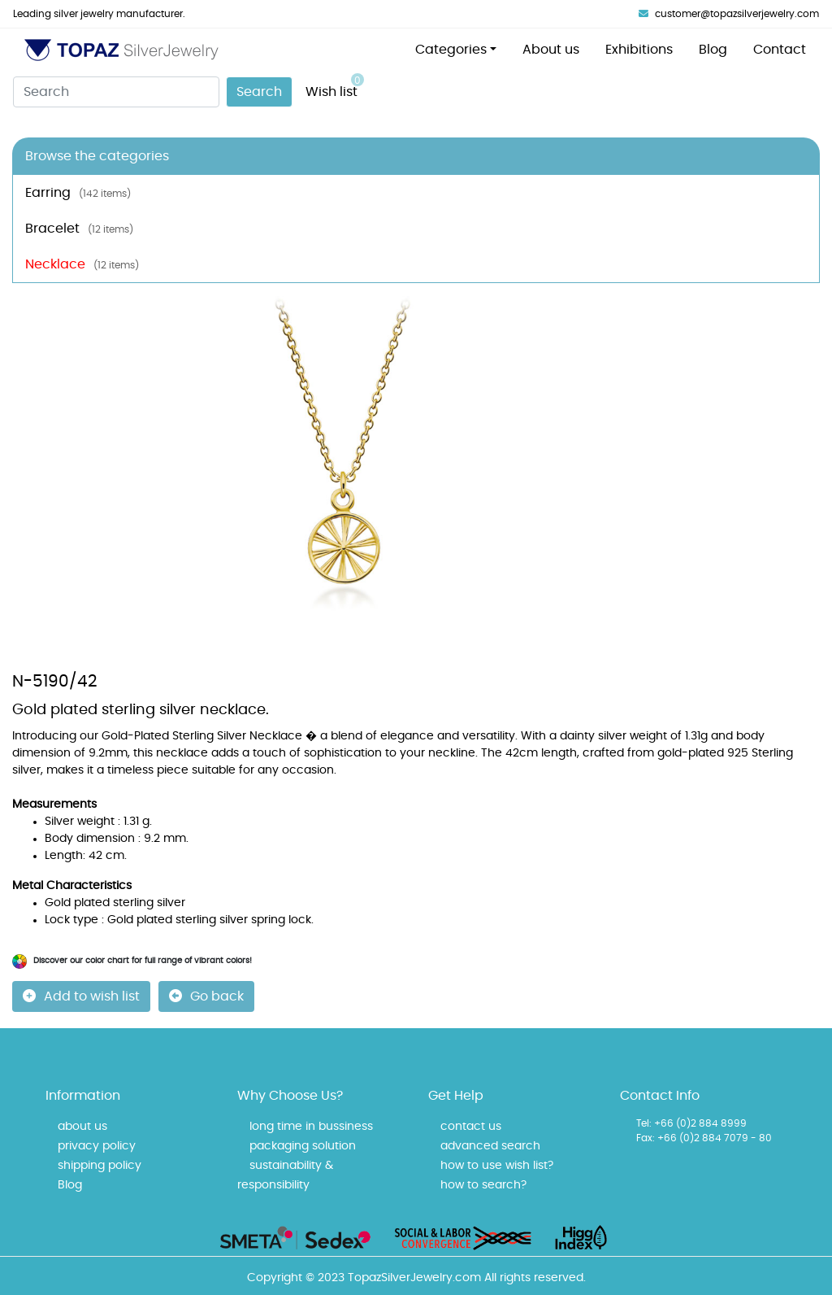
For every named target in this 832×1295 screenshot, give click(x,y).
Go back (206, 996)
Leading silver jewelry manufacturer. (99, 14)
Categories (451, 49)
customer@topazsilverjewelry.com (729, 14)
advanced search (490, 1146)
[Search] (116, 91)
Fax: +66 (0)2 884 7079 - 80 (704, 1138)
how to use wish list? (496, 1165)
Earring (78, 192)
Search (259, 91)
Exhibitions (639, 49)
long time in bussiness (311, 1126)
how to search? (483, 1185)
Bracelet (79, 228)
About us (550, 49)
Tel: (644, 1123)
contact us (470, 1126)
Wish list (335, 85)
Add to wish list (81, 996)
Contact (779, 49)
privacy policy (97, 1146)
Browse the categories (97, 156)
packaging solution (302, 1146)
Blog (713, 49)
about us (82, 1126)
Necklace (82, 264)
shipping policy (99, 1165)
